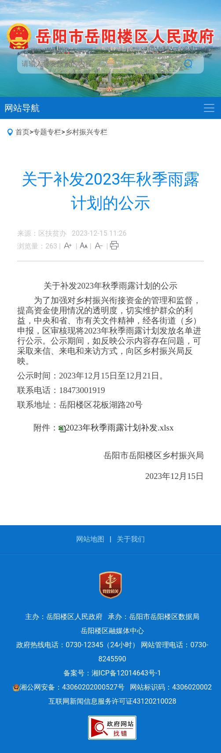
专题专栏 (47, 132)
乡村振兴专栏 (86, 132)
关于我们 (131, 539)
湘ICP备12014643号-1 (126, 673)
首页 (22, 132)
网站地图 (90, 539)
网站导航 (22, 108)
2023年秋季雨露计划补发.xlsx (119, 427)
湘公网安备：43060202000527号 (69, 687)
